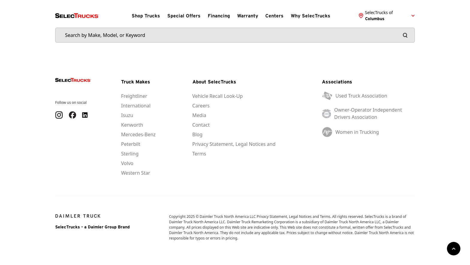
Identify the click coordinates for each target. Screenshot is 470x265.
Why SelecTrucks (310, 15)
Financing (219, 15)
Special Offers (184, 15)
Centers (274, 15)
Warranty (247, 15)
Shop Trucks (146, 15)
